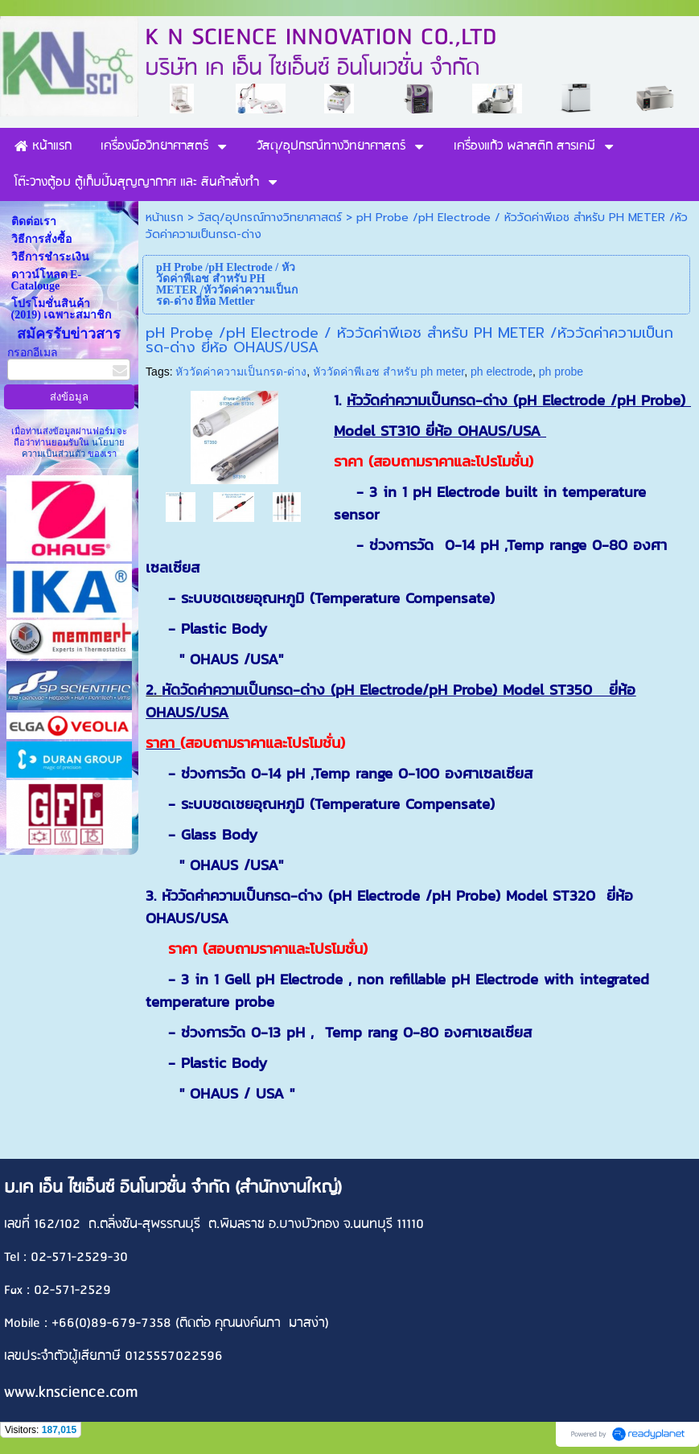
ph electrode (501, 371)
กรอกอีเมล (32, 353)
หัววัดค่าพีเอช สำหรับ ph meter (388, 371)
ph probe (561, 371)
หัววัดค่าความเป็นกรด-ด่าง (240, 371)
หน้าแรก (164, 217)
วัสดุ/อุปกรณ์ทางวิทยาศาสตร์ (270, 217)
